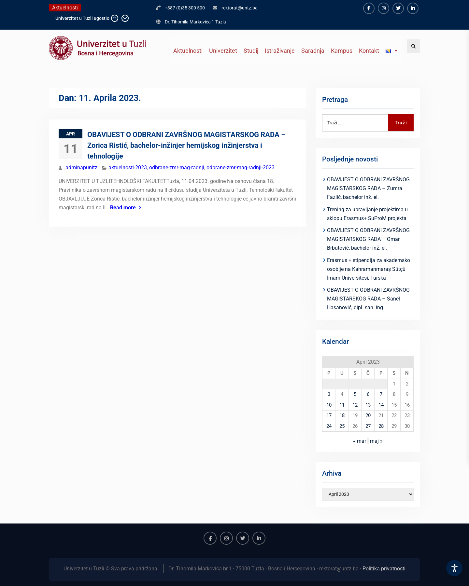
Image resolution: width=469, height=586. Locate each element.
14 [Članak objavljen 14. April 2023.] (381, 405)
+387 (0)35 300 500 (185, 7)
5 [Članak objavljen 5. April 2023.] (355, 394)
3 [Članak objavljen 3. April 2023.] (329, 394)
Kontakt (369, 50)
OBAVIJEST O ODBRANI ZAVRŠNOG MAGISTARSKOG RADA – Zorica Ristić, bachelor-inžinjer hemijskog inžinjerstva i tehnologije (186, 145)
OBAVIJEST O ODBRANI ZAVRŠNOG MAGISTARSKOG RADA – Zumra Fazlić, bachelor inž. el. (368, 188)
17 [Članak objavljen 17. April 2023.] (329, 415)
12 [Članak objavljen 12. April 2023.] (355, 405)
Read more (123, 207)
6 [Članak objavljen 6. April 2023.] (368, 394)
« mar (359, 441)
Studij (251, 50)
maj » (376, 441)
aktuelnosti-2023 (127, 167)
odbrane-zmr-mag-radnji (176, 167)
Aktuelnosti (188, 50)
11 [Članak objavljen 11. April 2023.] (342, 405)
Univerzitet (223, 50)
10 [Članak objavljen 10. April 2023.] (329, 405)
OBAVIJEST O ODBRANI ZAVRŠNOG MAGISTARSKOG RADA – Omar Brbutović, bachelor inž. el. (368, 239)
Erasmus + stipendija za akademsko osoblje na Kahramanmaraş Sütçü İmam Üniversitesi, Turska (368, 269)
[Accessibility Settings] (454, 568)
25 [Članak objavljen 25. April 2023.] (342, 426)
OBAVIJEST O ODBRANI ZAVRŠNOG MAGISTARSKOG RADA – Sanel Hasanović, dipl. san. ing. (368, 299)
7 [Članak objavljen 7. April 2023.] (381, 394)
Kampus (341, 50)
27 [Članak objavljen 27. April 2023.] (368, 426)
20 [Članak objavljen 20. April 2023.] (368, 415)
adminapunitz (81, 167)
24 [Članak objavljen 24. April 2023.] (329, 426)
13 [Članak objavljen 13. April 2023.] (368, 405)
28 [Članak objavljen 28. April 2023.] (381, 426)
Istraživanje (280, 50)
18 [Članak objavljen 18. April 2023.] (342, 415)
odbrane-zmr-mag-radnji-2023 (240, 167)
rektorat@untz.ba (239, 7)
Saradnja (312, 50)
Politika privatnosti (383, 568)
